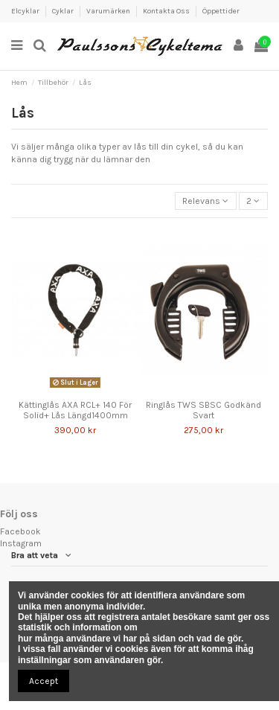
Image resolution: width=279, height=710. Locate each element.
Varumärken (109, 11)
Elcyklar (26, 11)
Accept (43, 681)
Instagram (21, 543)
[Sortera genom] (206, 201)
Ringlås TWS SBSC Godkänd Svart (203, 410)
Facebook (20, 531)
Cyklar (63, 11)
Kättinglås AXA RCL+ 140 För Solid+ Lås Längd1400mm (75, 410)
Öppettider (221, 11)
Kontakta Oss (167, 11)
